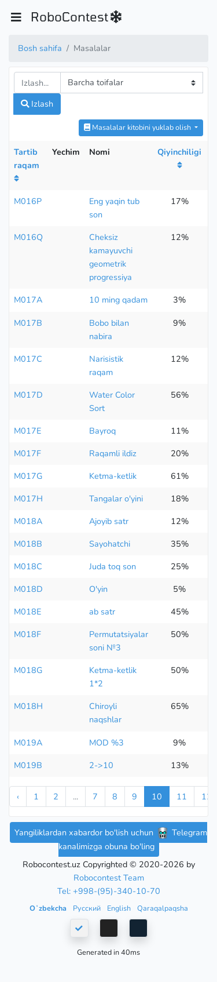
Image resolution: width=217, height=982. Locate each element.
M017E (27, 431)
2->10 (101, 765)
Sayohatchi (109, 544)
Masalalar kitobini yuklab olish (138, 127)
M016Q (28, 237)
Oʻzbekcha (49, 908)
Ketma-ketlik (113, 476)
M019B (28, 765)
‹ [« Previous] (18, 796)
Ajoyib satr (108, 521)
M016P (28, 201)
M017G (28, 476)
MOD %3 (106, 742)
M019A (28, 742)
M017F (27, 453)
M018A (28, 521)
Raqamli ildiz (113, 453)
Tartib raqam (26, 164)
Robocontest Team (108, 877)
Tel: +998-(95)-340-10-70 (108, 891)
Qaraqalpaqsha (162, 908)
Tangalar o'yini (116, 498)
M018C (28, 566)
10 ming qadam (118, 299)
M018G (28, 670)
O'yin (98, 589)
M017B (28, 323)
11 (181, 796)
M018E (27, 611)
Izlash (37, 104)
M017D (28, 395)
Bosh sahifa (40, 48)
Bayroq (102, 431)
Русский (87, 908)
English (120, 908)
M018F (27, 634)
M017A (28, 299)
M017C (28, 359)
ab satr (102, 611)
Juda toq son (112, 566)
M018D (28, 589)
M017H (28, 498)
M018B (28, 544)
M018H (28, 706)
